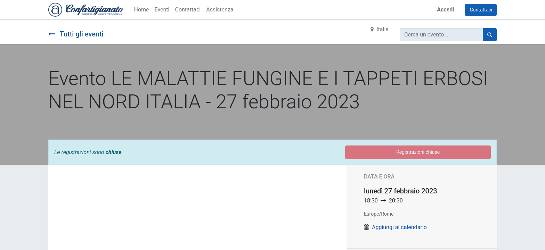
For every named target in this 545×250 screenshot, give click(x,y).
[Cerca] (490, 34)
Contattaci (481, 9)
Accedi (445, 9)
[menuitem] (141, 10)
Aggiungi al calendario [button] (399, 227)
